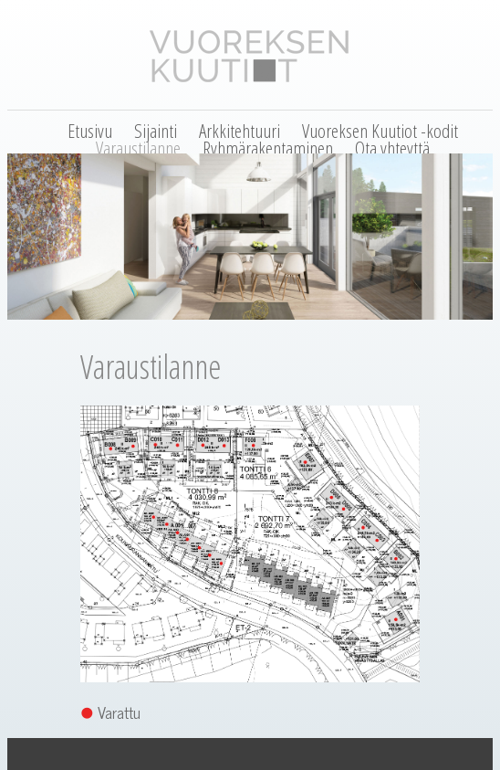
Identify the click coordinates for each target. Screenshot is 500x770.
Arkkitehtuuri (239, 130)
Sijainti (155, 130)
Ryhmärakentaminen (268, 148)
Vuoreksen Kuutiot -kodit (380, 130)
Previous (11, 323)
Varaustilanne (138, 148)
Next (488, 323)
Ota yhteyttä (392, 148)
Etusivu (90, 130)
